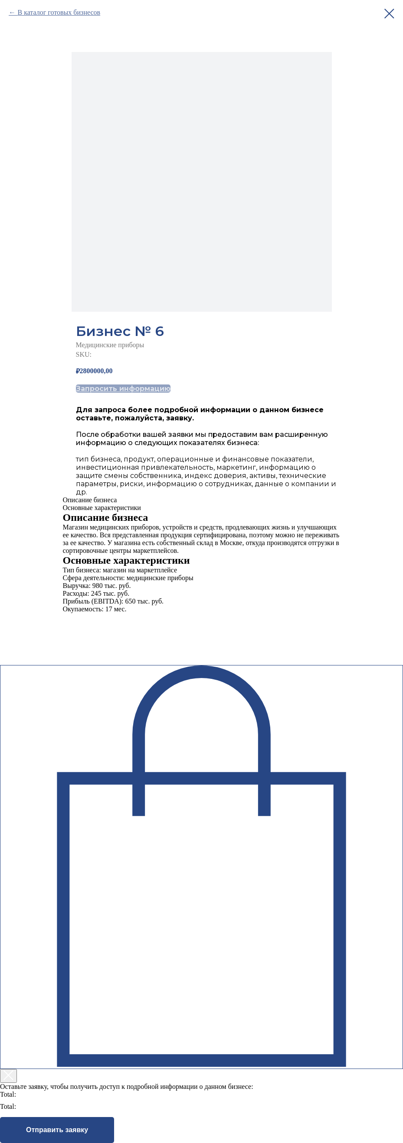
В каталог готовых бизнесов (58, 12)
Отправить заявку (57, 1129)
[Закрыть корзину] (8, 1076)
